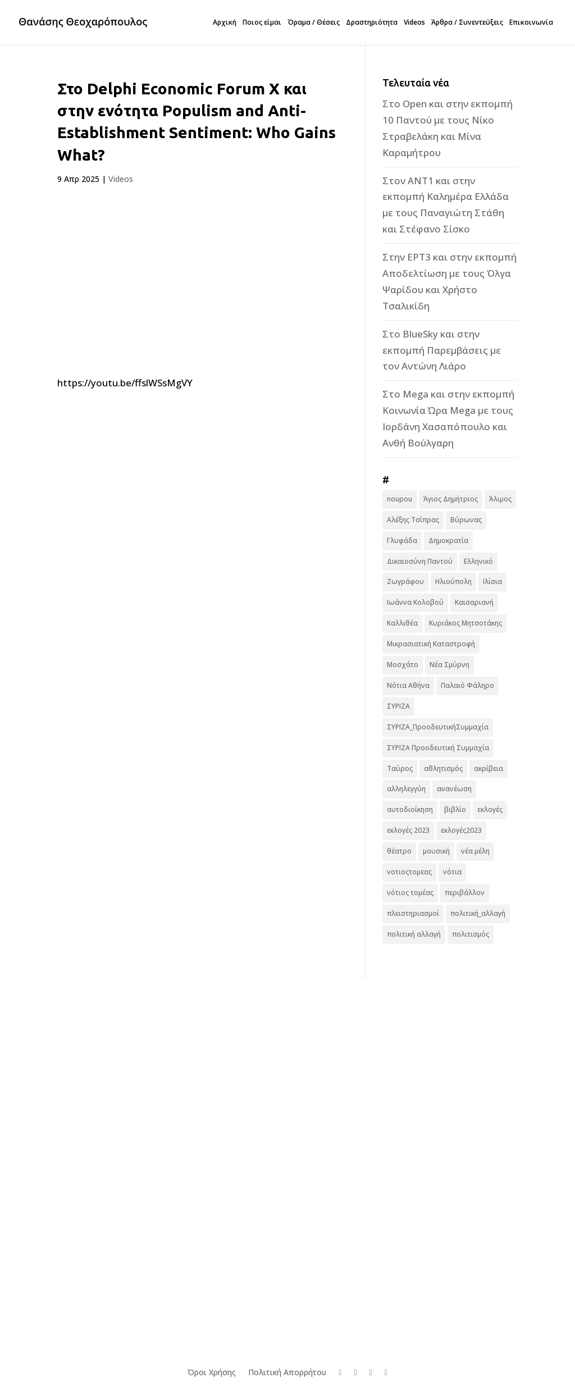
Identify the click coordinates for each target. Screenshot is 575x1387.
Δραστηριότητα (372, 23)
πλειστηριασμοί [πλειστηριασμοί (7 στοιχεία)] (413, 913)
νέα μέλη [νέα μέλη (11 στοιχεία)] (475, 851)
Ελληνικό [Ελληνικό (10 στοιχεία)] (478, 561)
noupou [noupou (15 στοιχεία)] (399, 499)
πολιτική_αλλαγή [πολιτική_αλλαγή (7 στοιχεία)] (477, 913)
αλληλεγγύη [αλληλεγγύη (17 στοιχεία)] (406, 788)
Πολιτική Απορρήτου (287, 1372)
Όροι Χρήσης (212, 1372)
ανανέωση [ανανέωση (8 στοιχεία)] (454, 788)
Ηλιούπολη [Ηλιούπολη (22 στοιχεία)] (453, 581)
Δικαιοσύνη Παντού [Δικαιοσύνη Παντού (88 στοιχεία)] (420, 561)
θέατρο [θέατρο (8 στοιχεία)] (399, 851)
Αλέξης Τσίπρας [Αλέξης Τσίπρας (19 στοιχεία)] (413, 519)
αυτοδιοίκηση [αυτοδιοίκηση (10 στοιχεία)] (410, 809)
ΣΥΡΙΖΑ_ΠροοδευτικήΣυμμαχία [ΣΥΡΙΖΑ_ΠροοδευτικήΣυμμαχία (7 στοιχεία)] (438, 727)
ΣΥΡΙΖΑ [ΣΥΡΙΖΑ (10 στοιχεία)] (398, 706)
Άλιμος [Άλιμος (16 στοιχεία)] (500, 499)
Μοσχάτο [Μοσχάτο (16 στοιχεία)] (402, 664)
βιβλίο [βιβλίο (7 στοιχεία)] (455, 809)
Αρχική (224, 23)
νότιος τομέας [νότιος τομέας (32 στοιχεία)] (410, 892)
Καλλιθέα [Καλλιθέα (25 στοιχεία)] (402, 623)
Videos (414, 23)
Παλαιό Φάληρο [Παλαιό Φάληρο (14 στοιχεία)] (467, 685)
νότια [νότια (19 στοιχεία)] (452, 872)
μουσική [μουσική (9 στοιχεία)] (436, 851)
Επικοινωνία (531, 23)
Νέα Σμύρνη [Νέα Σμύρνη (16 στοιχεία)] (449, 664)
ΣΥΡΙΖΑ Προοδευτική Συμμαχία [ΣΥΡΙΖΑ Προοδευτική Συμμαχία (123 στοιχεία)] (438, 747)
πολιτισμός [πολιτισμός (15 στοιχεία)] (470, 934)
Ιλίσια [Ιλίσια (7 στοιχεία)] (492, 581)
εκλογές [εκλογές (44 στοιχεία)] (490, 809)
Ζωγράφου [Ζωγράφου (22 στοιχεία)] (405, 581)
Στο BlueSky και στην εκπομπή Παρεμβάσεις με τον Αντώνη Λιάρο (441, 350)
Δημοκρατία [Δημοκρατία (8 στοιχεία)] (448, 540)
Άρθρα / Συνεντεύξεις (467, 23)
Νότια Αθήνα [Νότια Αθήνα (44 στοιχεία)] (408, 685)
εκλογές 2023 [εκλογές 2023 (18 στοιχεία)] (408, 830)
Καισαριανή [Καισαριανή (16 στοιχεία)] (474, 602)
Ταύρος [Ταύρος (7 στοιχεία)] (400, 768)
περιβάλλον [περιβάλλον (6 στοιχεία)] (465, 892)
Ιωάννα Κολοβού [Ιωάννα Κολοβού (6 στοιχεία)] (415, 602)
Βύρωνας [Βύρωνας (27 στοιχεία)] (466, 519)
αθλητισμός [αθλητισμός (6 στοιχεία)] (443, 768)
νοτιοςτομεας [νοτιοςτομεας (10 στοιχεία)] (409, 872)
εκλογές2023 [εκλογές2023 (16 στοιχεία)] (461, 830)
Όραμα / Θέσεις (314, 23)
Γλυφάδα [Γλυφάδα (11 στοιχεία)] (402, 540)
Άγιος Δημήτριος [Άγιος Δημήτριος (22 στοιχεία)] (450, 499)
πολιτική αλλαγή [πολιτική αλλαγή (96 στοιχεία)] (414, 934)
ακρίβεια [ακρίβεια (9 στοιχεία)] (488, 768)
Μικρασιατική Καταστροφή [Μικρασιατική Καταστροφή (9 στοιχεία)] (431, 644)
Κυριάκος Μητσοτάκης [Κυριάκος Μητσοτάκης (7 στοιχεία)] (465, 623)
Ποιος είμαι (262, 23)
